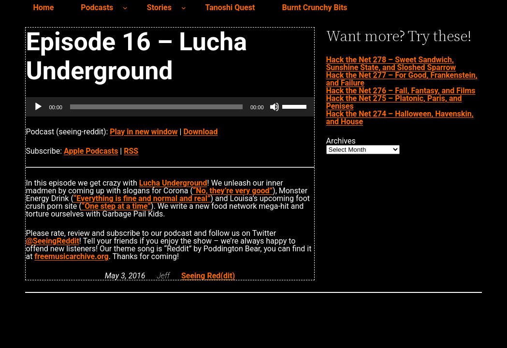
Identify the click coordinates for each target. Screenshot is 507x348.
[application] (170, 106)
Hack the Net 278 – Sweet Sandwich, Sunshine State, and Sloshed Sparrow (391, 63)
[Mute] (274, 107)
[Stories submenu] (183, 7)
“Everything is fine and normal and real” (142, 198)
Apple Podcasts (91, 151)
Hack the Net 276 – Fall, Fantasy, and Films (401, 90)
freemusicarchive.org (71, 256)
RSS (131, 151)
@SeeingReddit (52, 241)
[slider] (156, 106)
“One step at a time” (116, 206)
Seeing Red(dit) (208, 275)
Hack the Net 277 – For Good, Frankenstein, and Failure (402, 79)
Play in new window (143, 131)
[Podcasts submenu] (125, 7)
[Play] (38, 107)
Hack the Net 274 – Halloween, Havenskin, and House (400, 117)
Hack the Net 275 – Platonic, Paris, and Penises (394, 102)
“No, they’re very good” (233, 190)
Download (200, 131)
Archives (341, 141)
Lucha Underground (173, 183)
